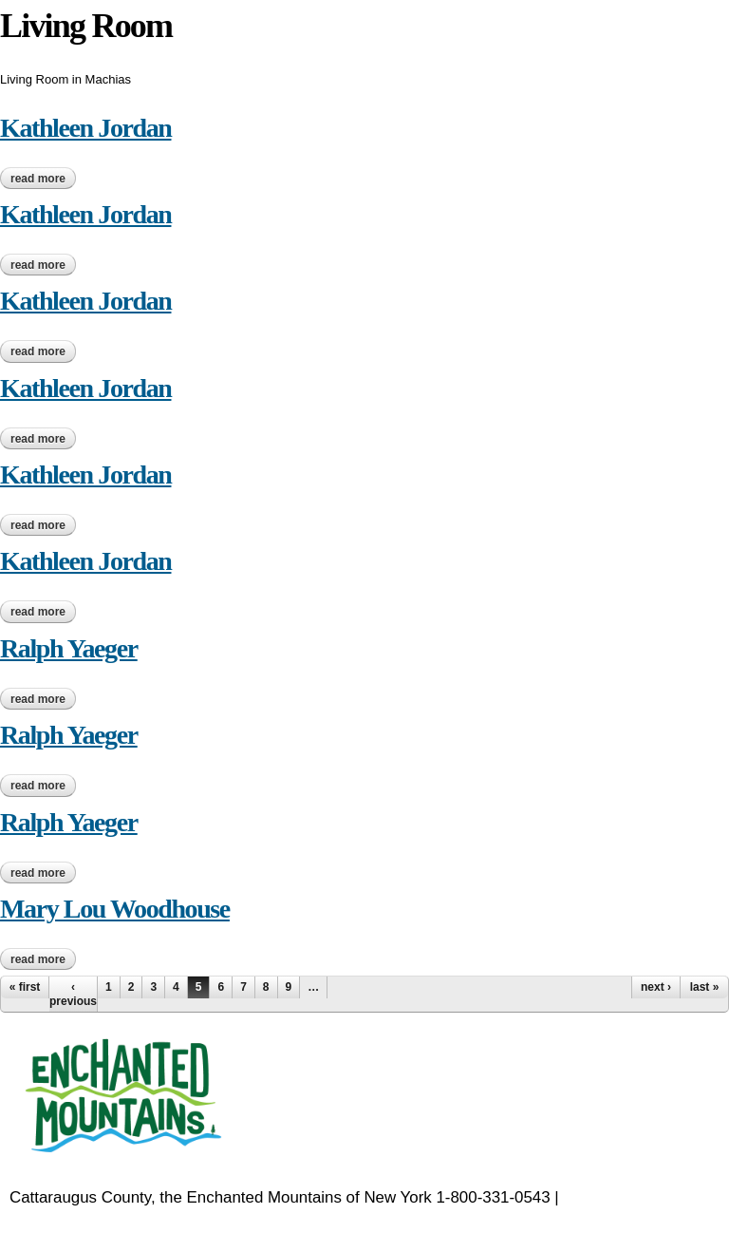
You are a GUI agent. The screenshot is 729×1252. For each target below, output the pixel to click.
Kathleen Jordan (85, 127)
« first (25, 987)
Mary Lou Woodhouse (115, 908)
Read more (43, 178)
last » (705, 987)
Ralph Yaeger (69, 648)
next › (656, 987)
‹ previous (73, 993)
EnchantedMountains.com (102, 1221)
